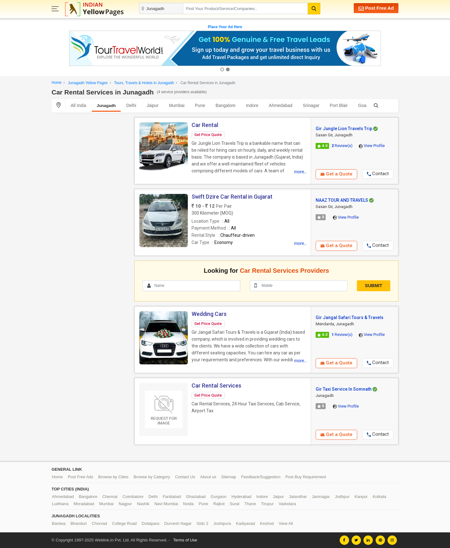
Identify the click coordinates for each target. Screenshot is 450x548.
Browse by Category (151, 476)
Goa (362, 105)
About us (208, 476)
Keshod (267, 523)
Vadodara (287, 503)
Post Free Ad (376, 8)
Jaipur (152, 105)
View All (286, 523)
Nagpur (125, 503)
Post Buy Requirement (305, 476)
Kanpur (361, 496)
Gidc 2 (202, 523)
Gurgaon (219, 496)
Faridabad (172, 496)
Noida (188, 503)
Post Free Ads (80, 476)
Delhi (131, 105)
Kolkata (379, 496)
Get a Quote (336, 174)
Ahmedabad (280, 105)
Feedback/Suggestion (261, 476)
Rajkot (219, 503)
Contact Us (185, 476)
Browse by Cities (113, 476)
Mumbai (177, 105)
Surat (234, 503)
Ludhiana (60, 503)
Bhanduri (78, 523)
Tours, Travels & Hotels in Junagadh (144, 83)
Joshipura (222, 523)
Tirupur (267, 503)
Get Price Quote (208, 135)
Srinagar (311, 105)
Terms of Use (185, 540)
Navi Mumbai (166, 503)
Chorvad (99, 523)
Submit (373, 285)
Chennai (109, 496)
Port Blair (339, 105)
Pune (200, 105)
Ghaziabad (196, 496)
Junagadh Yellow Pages (88, 83)
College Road (124, 523)
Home (57, 82)
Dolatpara (150, 523)
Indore (252, 105)
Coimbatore (132, 496)
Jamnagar (321, 496)
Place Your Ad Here (225, 27)
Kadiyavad (245, 523)
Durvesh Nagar (178, 523)
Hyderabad (242, 496)
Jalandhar (298, 496)
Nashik (143, 503)
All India (78, 105)
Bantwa (58, 523)
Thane (250, 503)
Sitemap (228, 476)
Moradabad (84, 503)
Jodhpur (342, 496)
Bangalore (226, 105)
